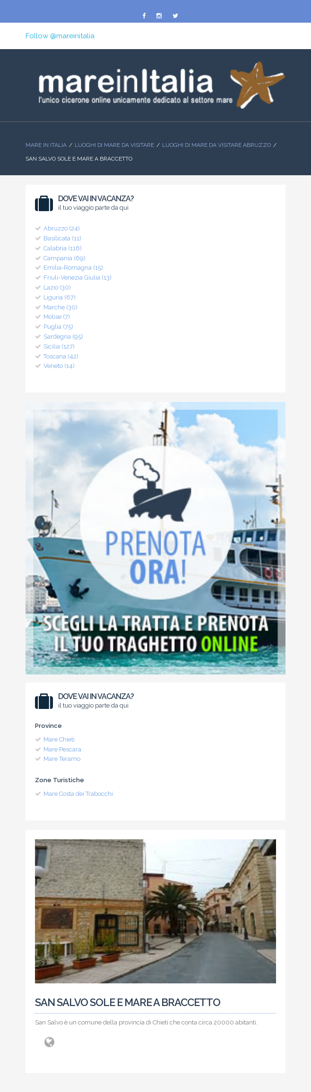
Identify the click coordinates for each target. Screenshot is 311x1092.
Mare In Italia (46, 145)
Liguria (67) (59, 297)
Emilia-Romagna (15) (73, 267)
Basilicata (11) (62, 238)
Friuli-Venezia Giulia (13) (77, 277)
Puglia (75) (58, 326)
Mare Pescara (62, 749)
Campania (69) (64, 258)
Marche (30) (60, 307)
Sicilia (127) (59, 346)
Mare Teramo (61, 758)
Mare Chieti (59, 739)
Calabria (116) (62, 248)
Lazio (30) (57, 287)
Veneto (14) (59, 365)
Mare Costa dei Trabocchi (78, 793)
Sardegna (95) (63, 336)
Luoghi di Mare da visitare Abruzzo (216, 145)
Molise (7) (56, 316)
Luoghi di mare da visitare (114, 145)
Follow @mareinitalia (60, 36)
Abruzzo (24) (61, 228)
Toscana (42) (60, 356)
